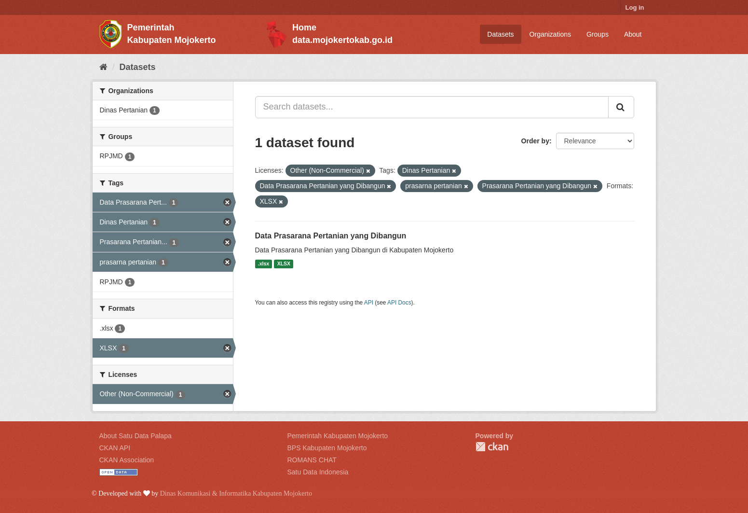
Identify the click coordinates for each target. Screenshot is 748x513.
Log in (635, 7)
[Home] (103, 67)
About (633, 34)
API (368, 302)
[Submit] (621, 107)
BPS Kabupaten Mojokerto (327, 448)
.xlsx (263, 264)
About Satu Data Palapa (135, 436)
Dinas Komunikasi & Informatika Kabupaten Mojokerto (236, 493)
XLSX (283, 264)
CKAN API (115, 448)
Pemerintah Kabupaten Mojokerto (337, 436)
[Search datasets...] (432, 107)
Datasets (500, 34)
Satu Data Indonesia (318, 472)
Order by (535, 141)
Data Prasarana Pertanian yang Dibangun (331, 236)
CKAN (492, 447)
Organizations (550, 34)
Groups (597, 34)
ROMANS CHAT (312, 460)
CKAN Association (126, 460)
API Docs (399, 302)
